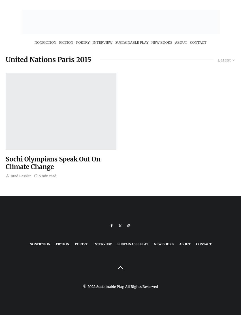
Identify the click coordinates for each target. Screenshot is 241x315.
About (181, 42)
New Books (161, 42)
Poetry (83, 42)
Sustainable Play (131, 42)
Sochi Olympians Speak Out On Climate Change (53, 163)
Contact (198, 42)
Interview (102, 42)
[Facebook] (112, 225)
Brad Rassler (18, 176)
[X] (120, 225)
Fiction (66, 42)
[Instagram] (129, 225)
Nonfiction (45, 42)
